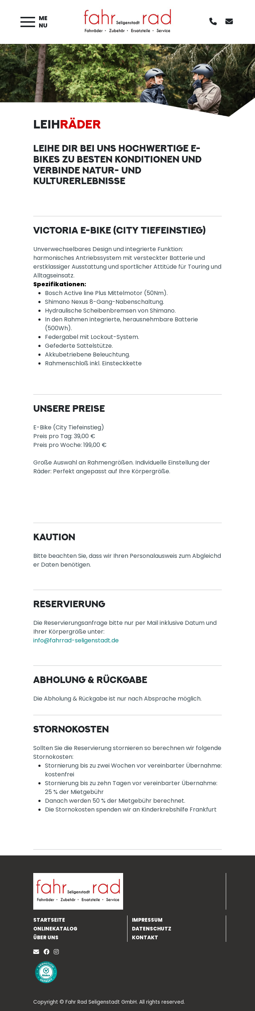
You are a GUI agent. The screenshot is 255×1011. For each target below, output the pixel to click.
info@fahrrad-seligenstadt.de (76, 640)
